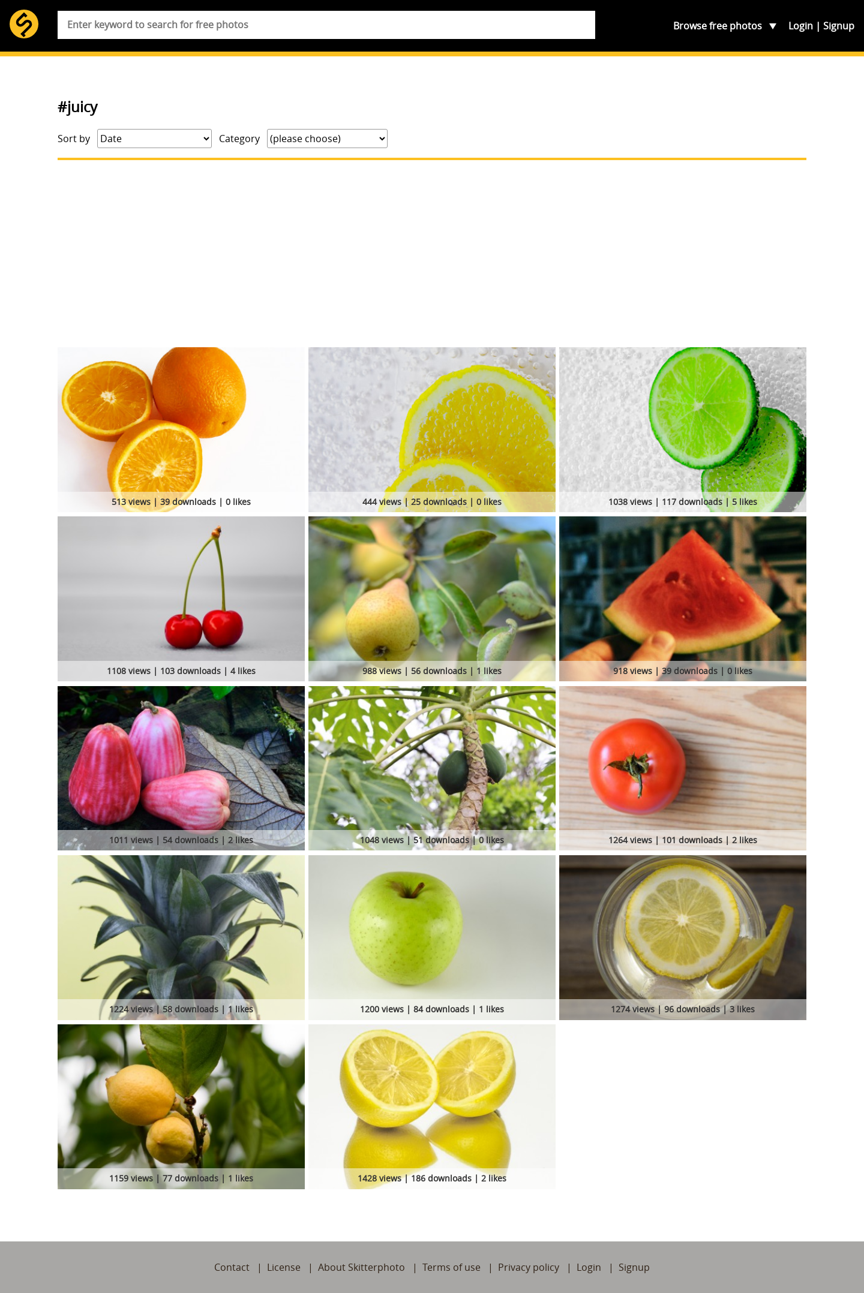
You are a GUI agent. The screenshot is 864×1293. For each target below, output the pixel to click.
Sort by (74, 138)
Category (239, 138)
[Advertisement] (432, 254)
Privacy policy (528, 1267)
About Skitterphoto (361, 1267)
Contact (232, 1267)
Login (800, 25)
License (284, 1267)
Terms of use (451, 1267)
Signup (838, 25)
